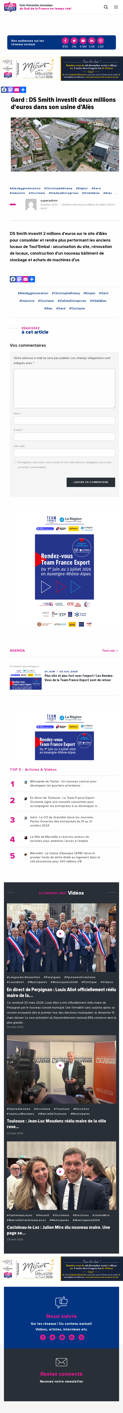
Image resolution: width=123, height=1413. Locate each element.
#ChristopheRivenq (58, 188)
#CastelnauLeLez (19, 1215)
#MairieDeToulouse (52, 1114)
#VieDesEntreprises (63, 193)
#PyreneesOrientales (79, 977)
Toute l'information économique (45, 7)
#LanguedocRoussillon (23, 977)
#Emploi (82, 188)
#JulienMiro (101, 1215)
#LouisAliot (15, 982)
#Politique (89, 982)
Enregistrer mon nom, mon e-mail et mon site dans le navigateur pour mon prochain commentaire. (65, 465)
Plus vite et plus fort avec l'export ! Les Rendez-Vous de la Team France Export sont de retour (79, 678)
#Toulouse (61, 1109)
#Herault (42, 1215)
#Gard (96, 188)
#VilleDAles (91, 193)
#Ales (107, 193)
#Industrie (17, 193)
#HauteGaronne (18, 1109)
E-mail (18, 430)
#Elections (81, 1109)
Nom (17, 413)
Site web (19, 446)
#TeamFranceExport (24, 666)
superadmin (49, 200)
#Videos (107, 982)
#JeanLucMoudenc (20, 1114)
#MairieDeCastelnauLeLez (26, 1220)
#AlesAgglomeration (25, 188)
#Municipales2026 (64, 982)
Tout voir (110, 651)
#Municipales (37, 982)
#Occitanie (37, 193)
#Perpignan (52, 977)
